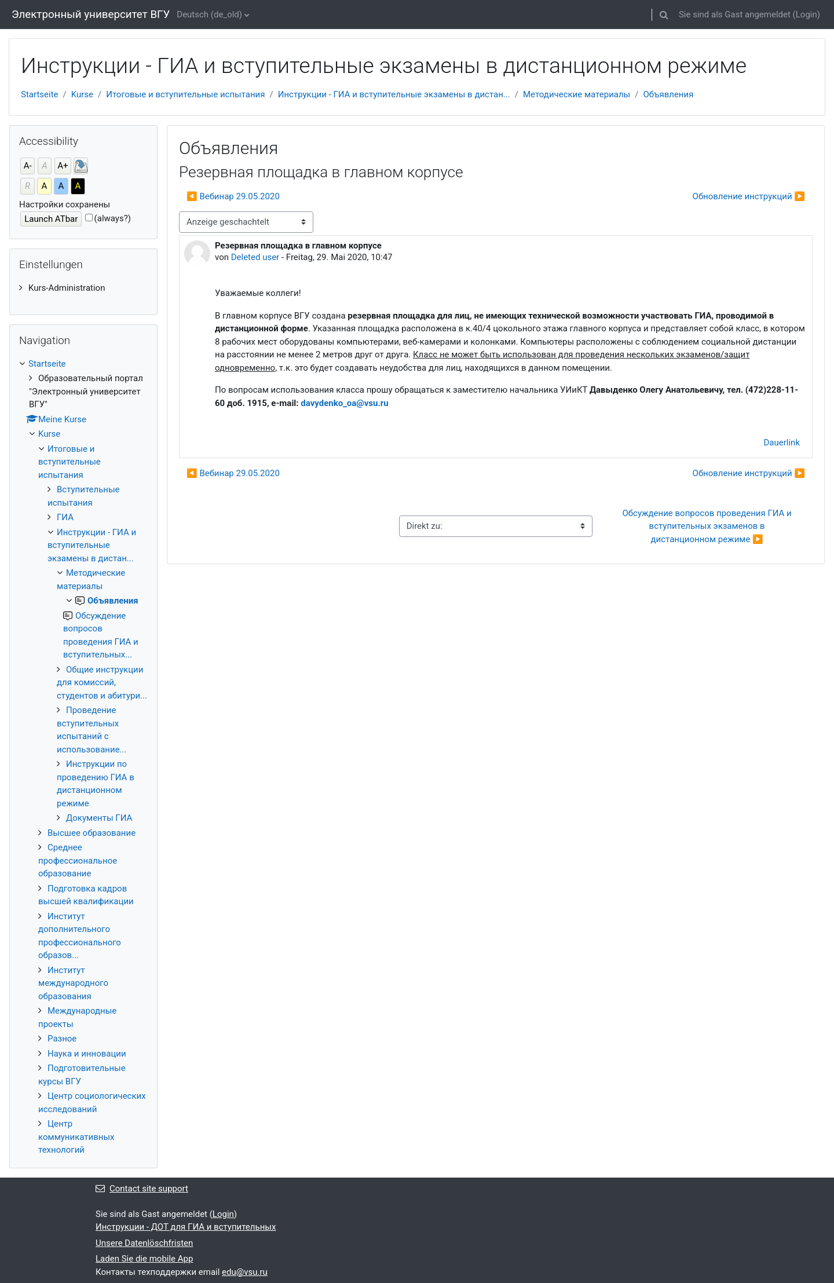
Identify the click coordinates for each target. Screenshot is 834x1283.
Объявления (668, 94)
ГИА (65, 517)
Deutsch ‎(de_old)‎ (209, 14)
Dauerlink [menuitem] (782, 442)
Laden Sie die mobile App (144, 1258)
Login (806, 14)
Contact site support (142, 1188)
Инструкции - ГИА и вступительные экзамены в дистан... (394, 94)
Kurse (82, 94)
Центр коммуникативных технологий (76, 1136)
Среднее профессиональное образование (77, 860)
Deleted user (255, 257)
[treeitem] (83, 288)
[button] (664, 14)
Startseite (39, 94)
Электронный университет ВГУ (91, 14)
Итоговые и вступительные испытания (185, 94)
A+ (62, 165)
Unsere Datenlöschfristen (144, 1243)
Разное (61, 1038)
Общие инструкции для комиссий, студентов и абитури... (102, 682)
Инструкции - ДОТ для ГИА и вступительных (186, 1227)
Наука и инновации (86, 1053)
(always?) (112, 218)
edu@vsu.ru (245, 1272)
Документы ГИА (99, 818)
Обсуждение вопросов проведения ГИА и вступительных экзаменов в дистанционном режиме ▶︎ (707, 526)
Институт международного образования (73, 983)
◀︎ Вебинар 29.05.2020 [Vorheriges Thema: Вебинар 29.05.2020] (233, 196)
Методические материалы (576, 94)
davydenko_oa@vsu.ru (344, 403)
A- (28, 165)
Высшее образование (91, 833)
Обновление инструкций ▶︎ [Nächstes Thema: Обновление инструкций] (749, 196)
